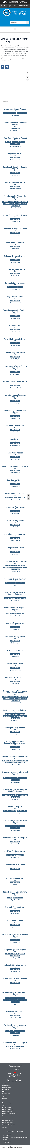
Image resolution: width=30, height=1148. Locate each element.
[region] (15, 87)
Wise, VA (16, 513)
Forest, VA (16, 656)
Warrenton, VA (16, 985)
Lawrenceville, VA (16, 188)
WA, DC (16, 585)
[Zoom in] (27, 73)
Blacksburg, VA (16, 942)
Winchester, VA (16, 1048)
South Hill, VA (16, 600)
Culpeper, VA (16, 262)
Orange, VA (16, 734)
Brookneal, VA (16, 175)
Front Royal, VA (16, 374)
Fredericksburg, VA (16, 813)
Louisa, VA (16, 527)
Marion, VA (16, 629)
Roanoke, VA (16, 782)
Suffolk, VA (16, 871)
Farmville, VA (16, 345)
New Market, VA (16, 670)
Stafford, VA (16, 857)
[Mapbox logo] (4, 101)
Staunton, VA (16, 830)
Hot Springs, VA (16, 445)
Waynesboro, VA (16, 303)
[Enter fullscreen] (27, 80)
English (3, 5)
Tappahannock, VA (16, 900)
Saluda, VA (16, 432)
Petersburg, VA (16, 289)
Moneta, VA (16, 844)
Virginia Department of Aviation (17, 1)
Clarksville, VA (16, 472)
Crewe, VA (16, 248)
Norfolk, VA (16, 235)
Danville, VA (16, 275)
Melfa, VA (16, 115)
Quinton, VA (16, 643)
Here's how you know (21, 2)
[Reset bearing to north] (27, 77)
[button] (15, 29)
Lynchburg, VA (16, 331)
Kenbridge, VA (16, 540)
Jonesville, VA (16, 486)
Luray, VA (16, 554)
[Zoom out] (27, 75)
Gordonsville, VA (16, 387)
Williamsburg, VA (16, 1035)
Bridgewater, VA (16, 159)
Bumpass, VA (16, 459)
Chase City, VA (16, 221)
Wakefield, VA (16, 971)
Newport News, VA (16, 703)
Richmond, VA (16, 418)
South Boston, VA (16, 1018)
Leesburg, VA (16, 499)
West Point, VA (16, 615)
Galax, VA (16, 927)
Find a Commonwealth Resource (18, 6)
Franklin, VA (16, 359)
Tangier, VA (16, 884)
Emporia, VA (16, 318)
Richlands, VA (16, 913)
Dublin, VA (16, 683)
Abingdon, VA (16, 958)
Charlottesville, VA (16, 208)
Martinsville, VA (16, 146)
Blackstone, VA (16, 130)
